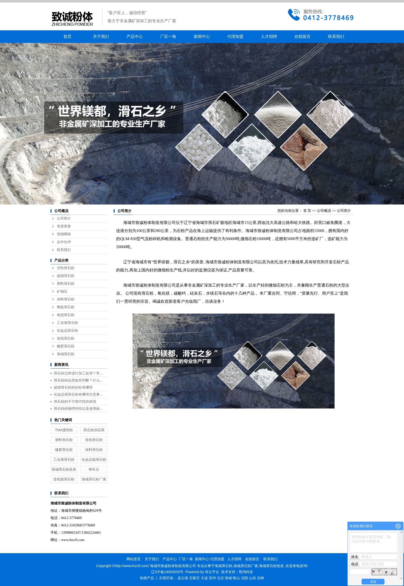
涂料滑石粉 (65, 299)
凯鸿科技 (246, 572)
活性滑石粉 (65, 268)
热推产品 (147, 578)
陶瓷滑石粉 (65, 307)
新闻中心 (202, 36)
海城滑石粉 (65, 354)
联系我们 (336, 36)
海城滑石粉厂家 (94, 479)
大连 (204, 578)
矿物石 (62, 291)
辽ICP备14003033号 (167, 572)
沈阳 (244, 578)
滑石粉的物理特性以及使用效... (78, 408)
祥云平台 (212, 572)
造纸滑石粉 (65, 338)
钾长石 (94, 469)
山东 (252, 578)
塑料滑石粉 (65, 284)
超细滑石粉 (65, 276)
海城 (228, 578)
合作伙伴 (64, 242)
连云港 (183, 578)
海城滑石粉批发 (64, 469)
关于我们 (101, 36)
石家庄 (194, 578)
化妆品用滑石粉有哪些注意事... (78, 394)
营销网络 (64, 234)
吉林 (260, 578)
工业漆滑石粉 (67, 323)
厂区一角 (168, 36)
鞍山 (236, 578)
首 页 (307, 211)
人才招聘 (269, 36)
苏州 (212, 578)
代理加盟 (235, 36)
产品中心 (135, 36)
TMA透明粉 (64, 430)
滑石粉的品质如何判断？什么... (78, 380)
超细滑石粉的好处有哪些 (73, 387)
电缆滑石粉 (65, 315)
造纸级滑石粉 (63, 479)
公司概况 (324, 211)
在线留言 (302, 36)
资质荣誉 (64, 226)
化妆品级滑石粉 (94, 459)
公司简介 (64, 218)
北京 (220, 578)
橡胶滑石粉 (65, 346)
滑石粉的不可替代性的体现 (75, 401)
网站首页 (134, 559)
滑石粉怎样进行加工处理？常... (78, 373)
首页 (67, 36)
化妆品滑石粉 (67, 331)
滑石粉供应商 (94, 430)
